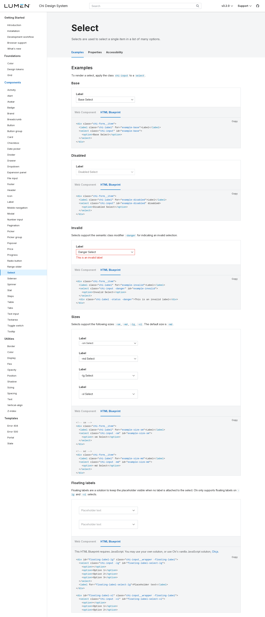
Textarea (12, 319)
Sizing (10, 387)
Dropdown (13, 166)
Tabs (10, 307)
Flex (9, 363)
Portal (10, 437)
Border (11, 346)
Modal (10, 213)
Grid (9, 75)
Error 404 (12, 425)
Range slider (14, 266)
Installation (13, 30)
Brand (10, 113)
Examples (77, 52)
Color (10, 63)
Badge (11, 107)
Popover (12, 243)
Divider (11, 154)
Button (13, 126)
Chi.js (215, 551)
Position (11, 375)
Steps (10, 296)
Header (11, 190)
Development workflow (20, 36)
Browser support (16, 42)
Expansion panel (16, 172)
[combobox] (145, 6)
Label (10, 201)
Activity (11, 89)
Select (11, 272)
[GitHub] (258, 6)
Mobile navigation (17, 207)
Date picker (14, 148)
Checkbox (13, 142)
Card (10, 137)
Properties (95, 52)
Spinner (11, 284)
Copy (235, 121)
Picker (11, 231)
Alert (10, 95)
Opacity (11, 369)
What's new (14, 48)
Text (9, 399)
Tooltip (11, 331)
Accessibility (114, 52)
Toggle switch (15, 325)
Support (243, 5)
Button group (14, 131)
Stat (9, 290)
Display (11, 357)
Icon (9, 195)
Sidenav (12, 278)
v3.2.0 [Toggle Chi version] (226, 5)
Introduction (14, 25)
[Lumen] (17, 6)
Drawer (11, 160)
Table (10, 301)
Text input (13, 313)
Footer (11, 184)
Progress (12, 254)
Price (10, 248)
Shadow (12, 381)
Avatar (11, 101)
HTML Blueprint (110, 112)
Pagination (13, 225)
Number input (15, 219)
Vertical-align (15, 405)
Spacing (12, 393)
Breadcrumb (14, 119)
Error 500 (12, 431)
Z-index (11, 410)
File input (12, 178)
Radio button (14, 260)
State (10, 443)
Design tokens (15, 69)
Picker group (14, 237)
